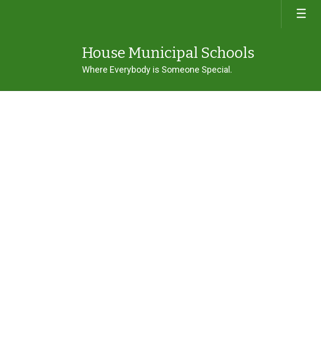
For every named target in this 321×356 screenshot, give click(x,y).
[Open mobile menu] (301, 14)
